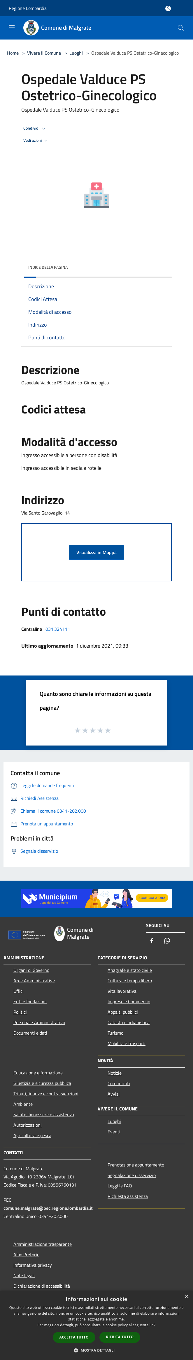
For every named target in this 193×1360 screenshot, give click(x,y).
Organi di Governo (31, 970)
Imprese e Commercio (129, 1001)
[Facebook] (152, 941)
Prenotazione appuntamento (136, 1164)
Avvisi (114, 1093)
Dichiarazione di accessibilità (41, 1285)
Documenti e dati (30, 1032)
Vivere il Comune (44, 52)
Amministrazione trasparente (42, 1244)
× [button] (186, 1297)
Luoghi (76, 52)
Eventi (114, 1131)
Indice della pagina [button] (48, 267)
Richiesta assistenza (128, 1196)
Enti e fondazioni (30, 1001)
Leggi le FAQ (120, 1185)
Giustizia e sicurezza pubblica (42, 1083)
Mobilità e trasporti (126, 1043)
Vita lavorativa (122, 991)
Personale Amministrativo (39, 1022)
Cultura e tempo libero (130, 980)
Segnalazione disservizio (132, 1175)
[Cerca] (180, 27)
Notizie (115, 1072)
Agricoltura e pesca (32, 1135)
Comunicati (119, 1083)
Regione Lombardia (28, 8)
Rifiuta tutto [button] (120, 1336)
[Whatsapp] (167, 941)
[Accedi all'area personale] (168, 9)
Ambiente (23, 1104)
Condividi (35, 128)
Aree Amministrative (34, 980)
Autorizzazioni (27, 1124)
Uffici (18, 991)
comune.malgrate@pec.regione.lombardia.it (48, 1208)
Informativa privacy (32, 1265)
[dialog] (96, 1325)
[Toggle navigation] (11, 27)
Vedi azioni (36, 140)
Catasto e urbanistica (129, 1022)
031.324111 (57, 629)
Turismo (115, 1032)
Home (13, 52)
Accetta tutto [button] (74, 1337)
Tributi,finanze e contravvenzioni (45, 1093)
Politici (20, 1011)
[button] (96, 1350)
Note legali (24, 1275)
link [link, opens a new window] (153, 1325)
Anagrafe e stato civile (130, 970)
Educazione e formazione (38, 1072)
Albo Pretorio (26, 1254)
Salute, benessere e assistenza (43, 1114)
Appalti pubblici (123, 1011)
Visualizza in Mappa (96, 552)
